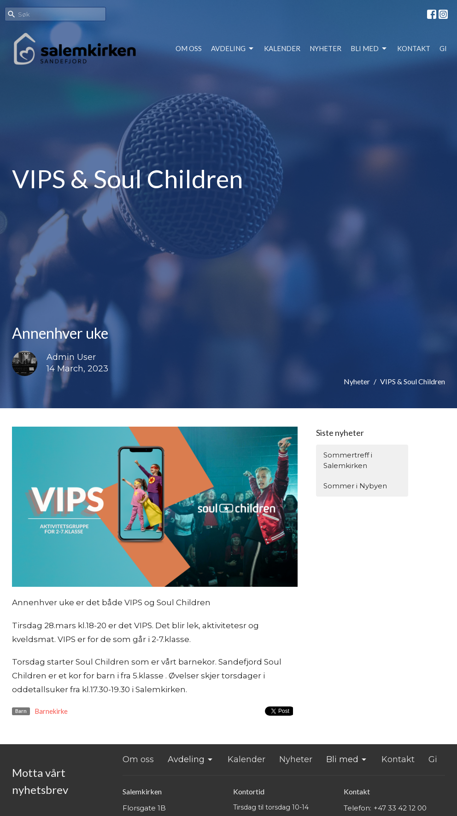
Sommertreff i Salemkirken (347, 460)
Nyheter (325, 48)
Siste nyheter (340, 433)
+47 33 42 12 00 (400, 808)
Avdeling (233, 48)
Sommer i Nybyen (355, 485)
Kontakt (413, 48)
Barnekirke (51, 711)
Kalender (282, 48)
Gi (443, 48)
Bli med (369, 48)
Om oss (189, 48)
